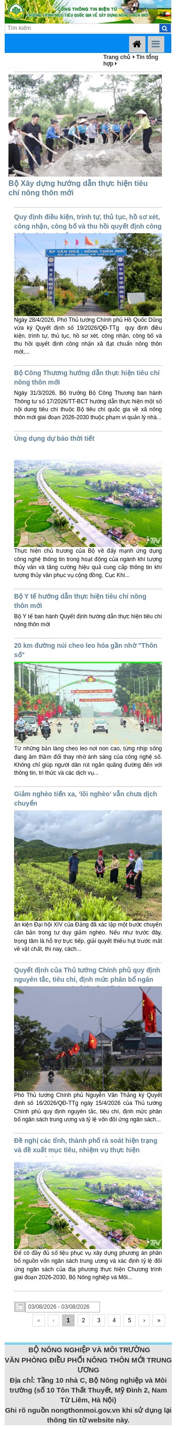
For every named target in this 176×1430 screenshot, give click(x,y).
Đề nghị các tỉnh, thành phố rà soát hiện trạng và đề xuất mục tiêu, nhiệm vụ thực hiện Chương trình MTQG (85, 1150)
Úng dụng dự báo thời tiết (54, 438)
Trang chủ (116, 57)
